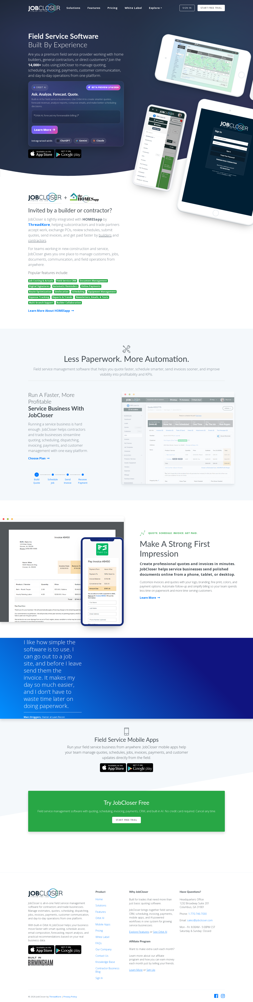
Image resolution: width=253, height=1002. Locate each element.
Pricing (113, 8)
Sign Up (151, 970)
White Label (133, 8)
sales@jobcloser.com (200, 920)
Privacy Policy (70, 996)
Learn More (44, 130)
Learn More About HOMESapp (51, 311)
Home (99, 899)
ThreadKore (39, 224)
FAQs (98, 943)
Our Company (103, 949)
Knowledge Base (105, 962)
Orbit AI (99, 918)
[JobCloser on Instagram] (223, 996)
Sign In (99, 978)
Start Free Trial (126, 819)
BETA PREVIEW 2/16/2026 (103, 87)
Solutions (73, 8)
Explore (154, 8)
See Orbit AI (160, 931)
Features (94, 8)
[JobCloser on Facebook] (216, 996)
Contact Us (101, 955)
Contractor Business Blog (107, 970)
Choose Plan (38, 458)
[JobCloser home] (44, 8)
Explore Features (139, 931)
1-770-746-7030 (197, 913)
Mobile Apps (102, 924)
